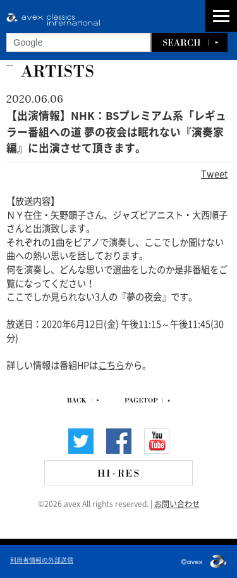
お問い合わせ (177, 503)
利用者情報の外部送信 (41, 559)
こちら (111, 364)
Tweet (214, 173)
